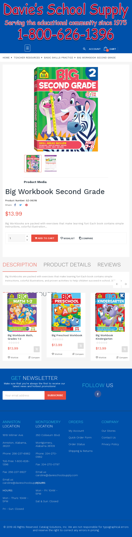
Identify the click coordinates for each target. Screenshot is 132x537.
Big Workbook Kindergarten (104, 337)
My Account (76, 430)
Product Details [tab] (67, 264)
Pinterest (26, 205)
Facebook (98, 394)
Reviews (109, 264)
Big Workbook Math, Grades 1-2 (20, 337)
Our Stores (109, 430)
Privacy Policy (110, 444)
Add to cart (44, 238)
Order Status (77, 444)
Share (15, 205)
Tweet (20, 205)
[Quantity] (16, 238)
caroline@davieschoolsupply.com (24, 482)
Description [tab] (20, 264)
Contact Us (109, 437)
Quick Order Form (80, 437)
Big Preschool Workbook (67, 335)
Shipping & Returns (81, 451)
